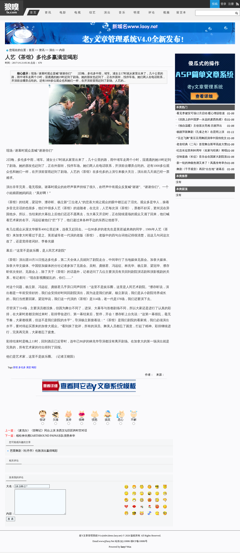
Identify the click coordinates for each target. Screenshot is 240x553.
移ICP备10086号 (139, 541)
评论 (151, 12)
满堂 (28, 367)
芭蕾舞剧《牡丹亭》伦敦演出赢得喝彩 (34, 450)
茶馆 (15, 367)
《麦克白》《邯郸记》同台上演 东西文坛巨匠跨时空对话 (51, 430)
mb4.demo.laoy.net (112, 535)
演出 (107, 12)
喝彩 (34, 367)
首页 (33, 12)
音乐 (122, 12)
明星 (137, 12)
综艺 (92, 12)
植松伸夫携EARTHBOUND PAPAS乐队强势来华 (45, 435)
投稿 (215, 3)
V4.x (128, 546)
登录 (223, 3)
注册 (231, 3)
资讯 (48, 12)
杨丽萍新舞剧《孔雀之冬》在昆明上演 (200, 131)
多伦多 (22, 367)
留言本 (181, 12)
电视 (77, 12)
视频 (166, 12)
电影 (63, 12)
